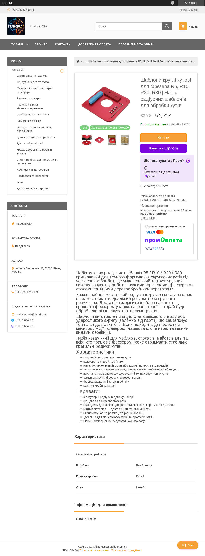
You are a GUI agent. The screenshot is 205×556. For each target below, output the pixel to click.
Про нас (41, 44)
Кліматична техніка (29, 121)
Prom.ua (122, 546)
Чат (187, 545)
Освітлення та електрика (33, 114)
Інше (20, 182)
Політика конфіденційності (127, 550)
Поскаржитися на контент (94, 550)
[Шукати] (167, 26)
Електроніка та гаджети (32, 75)
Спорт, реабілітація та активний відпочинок (37, 161)
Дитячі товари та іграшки (33, 188)
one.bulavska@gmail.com (31, 314)
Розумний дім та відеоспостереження (30, 106)
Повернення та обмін (135, 44)
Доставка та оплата (94, 44)
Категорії (18, 69)
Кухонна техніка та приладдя (36, 137)
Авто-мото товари (28, 98)
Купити (163, 137)
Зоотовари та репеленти (33, 175)
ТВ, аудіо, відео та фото (33, 82)
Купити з (163, 148)
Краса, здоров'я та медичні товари (34, 151)
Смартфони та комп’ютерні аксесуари (34, 90)
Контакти (63, 44)
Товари (17, 44)
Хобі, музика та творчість (33, 169)
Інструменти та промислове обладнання (34, 129)
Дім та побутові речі (30, 143)
